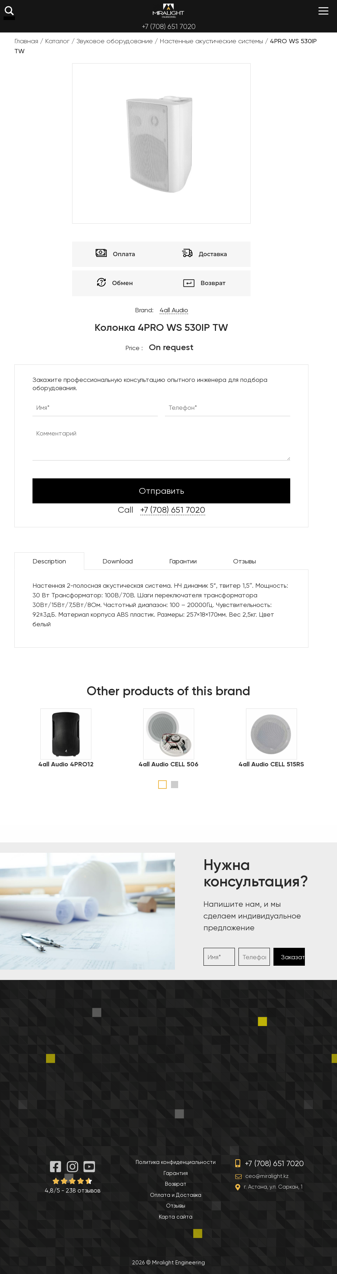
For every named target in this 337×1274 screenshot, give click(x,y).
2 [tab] (174, 784)
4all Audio (174, 310)
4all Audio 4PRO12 (66, 764)
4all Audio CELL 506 (168, 764)
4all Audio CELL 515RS (271, 764)
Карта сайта (175, 1217)
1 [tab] (162, 784)
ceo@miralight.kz (266, 1176)
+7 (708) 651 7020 (169, 27)
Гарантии (183, 561)
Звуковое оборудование (114, 41)
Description (49, 561)
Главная (26, 41)
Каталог (57, 41)
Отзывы (244, 561)
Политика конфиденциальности (176, 1162)
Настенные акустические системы (211, 41)
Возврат (175, 1184)
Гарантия (176, 1173)
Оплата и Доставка (175, 1195)
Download (117, 561)
